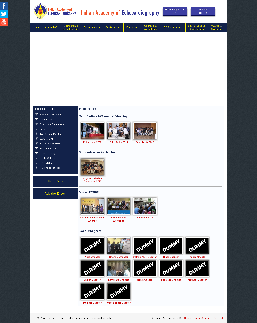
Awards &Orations (216, 27)
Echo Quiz (55, 181)
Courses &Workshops (150, 27)
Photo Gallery (47, 158)
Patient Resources (50, 168)
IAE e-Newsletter (50, 143)
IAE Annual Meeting (51, 134)
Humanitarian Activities (97, 152)
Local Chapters (48, 129)
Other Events (89, 191)
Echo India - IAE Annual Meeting (103, 116)
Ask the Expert (56, 193)
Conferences (113, 27)
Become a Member (50, 114)
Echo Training (48, 153)
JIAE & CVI (46, 138)
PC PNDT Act (47, 163)
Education (132, 27)
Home (36, 27)
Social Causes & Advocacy (196, 27)
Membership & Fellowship (70, 27)
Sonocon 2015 (145, 217)
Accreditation (92, 27)
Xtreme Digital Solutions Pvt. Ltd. (203, 318)
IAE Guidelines (48, 148)
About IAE (51, 27)
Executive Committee (52, 124)
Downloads (46, 119)
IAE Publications (172, 27)
